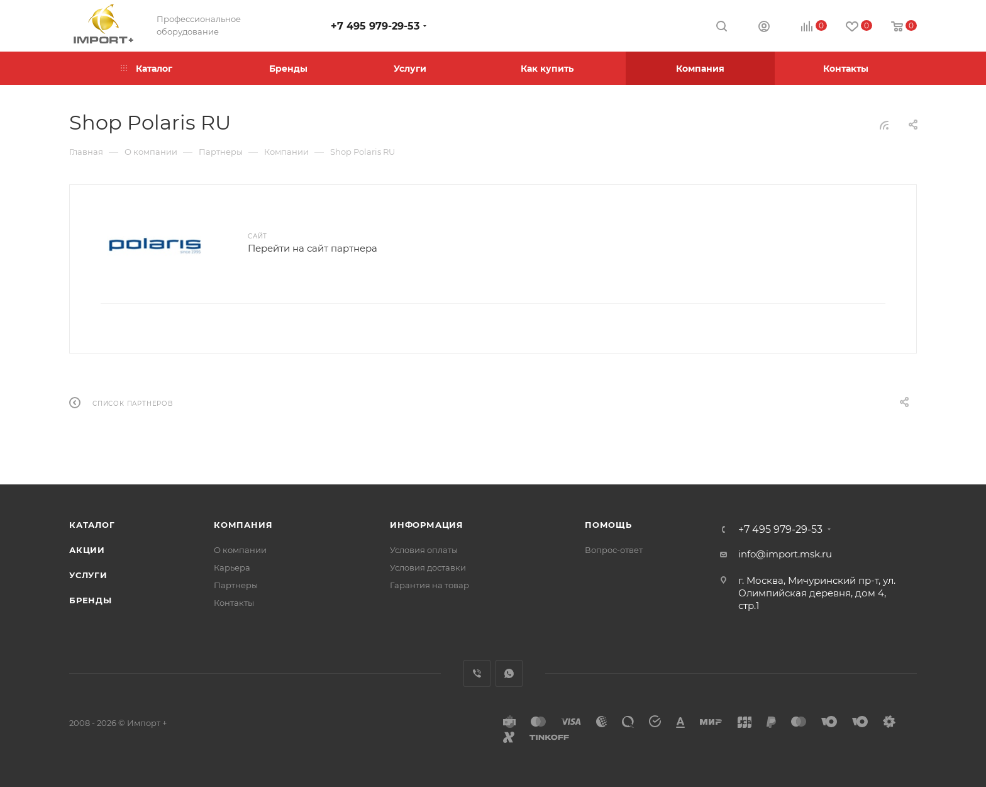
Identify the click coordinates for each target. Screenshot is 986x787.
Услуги (88, 575)
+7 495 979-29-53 (375, 26)
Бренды (90, 600)
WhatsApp (509, 673)
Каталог (92, 525)
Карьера (232, 567)
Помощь (608, 525)
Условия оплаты (424, 550)
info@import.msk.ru (785, 554)
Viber (476, 673)
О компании (240, 550)
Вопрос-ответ (614, 550)
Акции (87, 550)
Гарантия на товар (429, 585)
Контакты (234, 603)
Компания (243, 525)
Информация (426, 525)
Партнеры (236, 585)
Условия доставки (428, 567)
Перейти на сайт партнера (312, 248)
